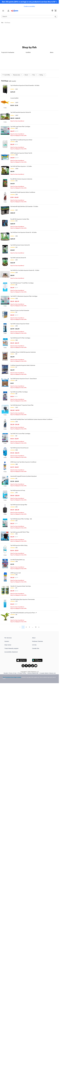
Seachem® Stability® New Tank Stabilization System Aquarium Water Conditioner (31, 421)
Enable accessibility (29, 6)
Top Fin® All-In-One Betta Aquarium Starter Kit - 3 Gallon (24, 272)
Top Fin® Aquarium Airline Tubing (18, 547)
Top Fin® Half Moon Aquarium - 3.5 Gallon (21, 168)
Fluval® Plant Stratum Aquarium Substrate (21, 181)
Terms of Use (13, 675)
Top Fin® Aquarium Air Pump (17, 492)
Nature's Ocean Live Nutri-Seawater (19, 312)
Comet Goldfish (14, 100)
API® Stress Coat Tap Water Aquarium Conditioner (23, 464)
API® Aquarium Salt (15, 575)
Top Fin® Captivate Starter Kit (18, 259)
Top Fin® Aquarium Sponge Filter (18, 506)
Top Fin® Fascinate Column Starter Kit (20, 247)
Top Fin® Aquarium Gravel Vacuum (19, 450)
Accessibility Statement (11, 654)
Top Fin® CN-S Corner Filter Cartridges (20, 435)
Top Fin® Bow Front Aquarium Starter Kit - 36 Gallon (23, 234)
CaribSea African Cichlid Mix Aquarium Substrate (23, 354)
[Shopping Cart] (55, 11)
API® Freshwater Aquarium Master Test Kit (21, 155)
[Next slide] (55, 60)
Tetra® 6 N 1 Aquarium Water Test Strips (20, 588)
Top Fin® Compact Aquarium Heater (19, 325)
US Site (34, 646)
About (33, 639)
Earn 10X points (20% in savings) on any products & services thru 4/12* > (29, 2)
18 (38, 629)
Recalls (6, 675)
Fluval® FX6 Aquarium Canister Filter (19, 221)
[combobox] (29, 16)
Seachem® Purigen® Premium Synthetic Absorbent (23, 478)
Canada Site (35, 650)
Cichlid (57, 68)
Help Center (8, 646)
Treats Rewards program (11, 650)
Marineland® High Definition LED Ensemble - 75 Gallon (24, 208)
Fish (2, 22)
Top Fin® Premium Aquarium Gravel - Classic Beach (23, 380)
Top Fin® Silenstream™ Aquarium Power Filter (21, 407)
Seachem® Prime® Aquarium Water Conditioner (22, 194)
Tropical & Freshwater (9, 68)
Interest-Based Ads (33, 675)
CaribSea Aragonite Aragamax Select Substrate (22, 367)
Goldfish (25, 68)
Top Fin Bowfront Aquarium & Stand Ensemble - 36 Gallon (24, 87)
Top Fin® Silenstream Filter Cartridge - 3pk (21, 521)
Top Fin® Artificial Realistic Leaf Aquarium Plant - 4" (23, 614)
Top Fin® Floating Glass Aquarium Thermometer (22, 601)
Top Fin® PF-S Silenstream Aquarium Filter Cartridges (23, 298)
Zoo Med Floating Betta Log (17, 561)
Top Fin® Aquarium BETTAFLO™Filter (19, 534)
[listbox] (29, 60)
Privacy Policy (22, 675)
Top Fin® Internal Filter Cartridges (19, 394)
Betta (41, 68)
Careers (7, 643)
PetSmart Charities (37, 643)
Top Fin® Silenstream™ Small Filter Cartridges (22, 285)
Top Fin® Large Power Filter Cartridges (20, 128)
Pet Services (8, 639)
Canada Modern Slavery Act (48, 675)
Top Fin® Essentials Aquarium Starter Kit (20, 114)
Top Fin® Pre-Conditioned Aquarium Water (21, 141)
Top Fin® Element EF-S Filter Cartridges (20, 340)
